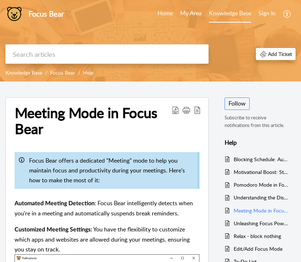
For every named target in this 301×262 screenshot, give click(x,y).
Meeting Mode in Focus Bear (261, 210)
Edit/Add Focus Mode (258, 248)
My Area (191, 13)
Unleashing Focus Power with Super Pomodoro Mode (261, 223)
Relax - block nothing (257, 236)
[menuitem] (165, 14)
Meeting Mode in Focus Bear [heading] (86, 121)
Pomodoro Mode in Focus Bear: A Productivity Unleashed (261, 184)
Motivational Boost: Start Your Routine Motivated (261, 171)
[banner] (150, 41)
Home (165, 13)
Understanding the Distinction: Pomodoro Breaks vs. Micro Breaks (261, 197)
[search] (107, 54)
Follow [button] (237, 103)
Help (88, 72)
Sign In (267, 13)
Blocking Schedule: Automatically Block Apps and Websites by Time (261, 159)
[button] (287, 13)
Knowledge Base (230, 13)
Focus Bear (62, 72)
